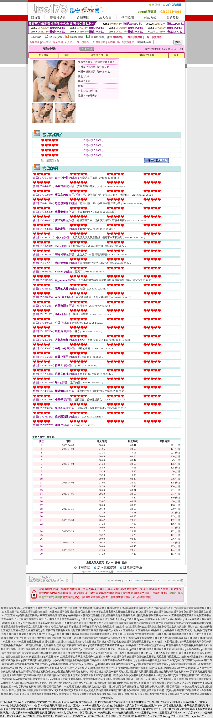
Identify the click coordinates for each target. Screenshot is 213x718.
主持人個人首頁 (95, 562)
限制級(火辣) (57, 37)
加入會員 (105, 17)
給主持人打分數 (99, 55)
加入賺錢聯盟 (106, 567)
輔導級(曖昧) (77, 37)
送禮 (66, 55)
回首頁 (35, 17)
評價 (117, 562)
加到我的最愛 (146, 55)
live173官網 (107, 571)
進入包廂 (43, 55)
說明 (176, 55)
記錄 (124, 562)
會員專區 (83, 17)
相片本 (109, 562)
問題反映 (172, 17)
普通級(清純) (98, 37)
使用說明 (127, 17)
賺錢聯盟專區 (132, 567)
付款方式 (150, 17)
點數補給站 (58, 17)
